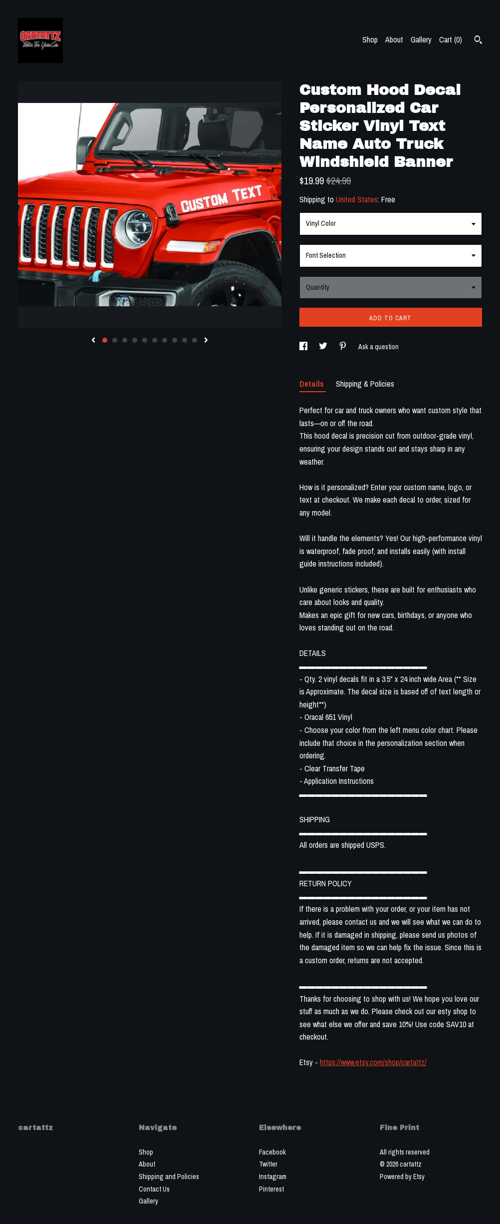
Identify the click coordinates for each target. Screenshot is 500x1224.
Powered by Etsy (402, 1176)
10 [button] (194, 340)
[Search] (478, 40)
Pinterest (271, 1189)
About (394, 39)
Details (312, 383)
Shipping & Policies (365, 383)
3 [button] (124, 340)
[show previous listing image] (93, 340)
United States (357, 199)
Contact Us (154, 1189)
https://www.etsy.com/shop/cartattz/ (373, 1062)
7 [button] (164, 340)
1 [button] (104, 340)
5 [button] (144, 340)
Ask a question (378, 346)
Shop (370, 39)
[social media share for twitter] (324, 346)
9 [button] (184, 340)
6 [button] (154, 340)
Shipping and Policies (169, 1176)
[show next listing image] (206, 340)
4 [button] (134, 340)
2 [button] (114, 340)
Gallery (421, 39)
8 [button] (174, 340)
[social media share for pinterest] (343, 346)
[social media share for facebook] (304, 346)
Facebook (272, 1152)
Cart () (450, 39)
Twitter (268, 1164)
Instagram (272, 1176)
